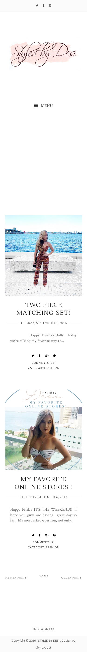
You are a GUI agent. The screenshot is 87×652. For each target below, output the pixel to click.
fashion (52, 368)
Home (43, 576)
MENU (43, 105)
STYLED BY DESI (49, 640)
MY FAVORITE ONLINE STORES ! (43, 483)
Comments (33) (43, 363)
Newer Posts (16, 577)
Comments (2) (43, 542)
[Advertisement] (43, 162)
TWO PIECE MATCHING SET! (43, 309)
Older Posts (71, 577)
